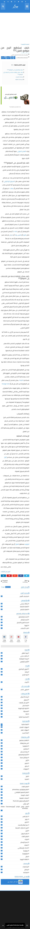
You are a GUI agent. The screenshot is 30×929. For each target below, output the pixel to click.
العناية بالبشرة (24, 607)
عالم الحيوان (24, 834)
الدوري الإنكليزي (23, 669)
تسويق (26, 700)
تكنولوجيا (25, 746)
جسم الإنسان (24, 842)
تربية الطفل (25, 653)
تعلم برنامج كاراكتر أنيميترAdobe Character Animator (14, 808)
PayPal (21, 380)
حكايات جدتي (24, 656)
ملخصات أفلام (24, 597)
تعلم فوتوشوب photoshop (20, 790)
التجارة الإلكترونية (23, 709)
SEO (27, 714)
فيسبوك (25, 711)
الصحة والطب (24, 620)
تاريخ (27, 831)
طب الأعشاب (24, 628)
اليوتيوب (27, 544)
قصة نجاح (25, 706)
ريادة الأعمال (24, 697)
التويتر (24, 235)
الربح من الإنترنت (5, 571)
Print (8, 57)
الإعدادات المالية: (19, 79)
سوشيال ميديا (24, 758)
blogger (3, 587)
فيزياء (26, 840)
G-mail (15, 231)
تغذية (26, 779)
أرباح (5, 457)
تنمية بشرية (25, 725)
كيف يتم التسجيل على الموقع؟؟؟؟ (15, 70)
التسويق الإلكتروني (9, 181)
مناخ (27, 857)
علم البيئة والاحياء (23, 825)
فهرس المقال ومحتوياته (18, 65)
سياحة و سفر (24, 752)
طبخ (27, 776)
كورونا (26, 626)
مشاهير (26, 749)
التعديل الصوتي (21, 151)
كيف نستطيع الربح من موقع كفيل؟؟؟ (15, 49)
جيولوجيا (25, 851)
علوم (26, 819)
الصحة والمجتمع (23, 617)
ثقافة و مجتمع (24, 740)
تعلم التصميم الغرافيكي (21, 792)
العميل (17, 544)
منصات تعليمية (23, 798)
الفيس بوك (18, 235)
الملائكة (25, 873)
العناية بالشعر (24, 610)
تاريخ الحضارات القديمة (21, 828)
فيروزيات (25, 769)
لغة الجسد (25, 733)
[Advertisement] (15, 28)
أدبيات (26, 682)
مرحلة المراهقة (23, 659)
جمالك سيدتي (24, 604)
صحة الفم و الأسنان (22, 623)
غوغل (11, 235)
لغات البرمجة (24, 795)
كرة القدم (25, 675)
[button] (15, 882)
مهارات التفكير (24, 727)
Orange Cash (6, 383)
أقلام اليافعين (24, 662)
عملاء (11, 188)
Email (3, 57)
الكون (26, 822)
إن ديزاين (25, 804)
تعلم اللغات (25, 787)
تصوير (26, 763)
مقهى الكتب (24, 690)
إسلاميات (25, 867)
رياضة (26, 672)
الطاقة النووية (24, 860)
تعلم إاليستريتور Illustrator (20, 801)
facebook (8, 587)
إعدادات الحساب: (19, 77)
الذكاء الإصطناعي (23, 848)
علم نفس (25, 817)
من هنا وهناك (24, 743)
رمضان (26, 870)
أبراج (27, 761)
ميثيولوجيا (25, 854)
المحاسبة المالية (23, 717)
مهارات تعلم (24, 730)
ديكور (26, 766)
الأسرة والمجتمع (23, 755)
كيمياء (26, 845)
